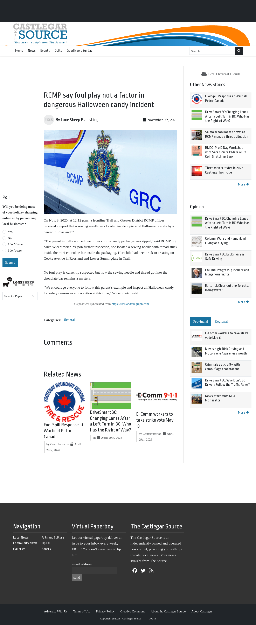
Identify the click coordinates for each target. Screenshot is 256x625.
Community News (25, 543)
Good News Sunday (79, 50)
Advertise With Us (56, 611)
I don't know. (16, 244)
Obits (58, 50)
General (69, 320)
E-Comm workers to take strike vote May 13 (154, 420)
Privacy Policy (105, 611)
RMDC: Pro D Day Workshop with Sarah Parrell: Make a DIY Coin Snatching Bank (225, 152)
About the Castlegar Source (168, 611)
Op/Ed (46, 543)
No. (10, 238)
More (243, 184)
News (32, 50)
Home (19, 50)
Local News (21, 537)
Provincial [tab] (200, 321)
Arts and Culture (53, 537)
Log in (152, 618)
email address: (82, 564)
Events (45, 50)
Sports (46, 549)
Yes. (10, 231)
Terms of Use (81, 611)
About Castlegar (201, 611)
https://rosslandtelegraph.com (130, 304)
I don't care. (15, 250)
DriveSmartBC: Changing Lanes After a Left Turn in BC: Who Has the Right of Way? (227, 116)
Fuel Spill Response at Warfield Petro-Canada (64, 431)
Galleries (19, 549)
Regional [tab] (221, 321)
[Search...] (212, 51)
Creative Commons (132, 611)
